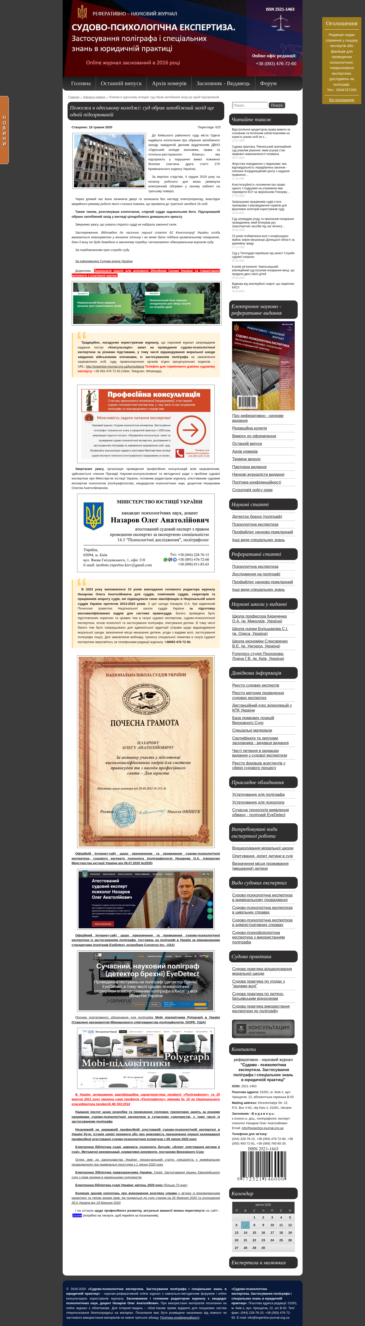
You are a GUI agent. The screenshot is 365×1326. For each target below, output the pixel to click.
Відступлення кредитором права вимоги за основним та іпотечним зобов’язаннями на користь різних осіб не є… (261, 133)
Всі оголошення (341, 100)
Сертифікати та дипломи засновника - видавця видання (260, 740)
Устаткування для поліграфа (258, 794)
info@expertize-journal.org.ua (262, 1128)
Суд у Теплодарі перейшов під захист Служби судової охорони (263, 255)
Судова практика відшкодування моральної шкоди (262, 971)
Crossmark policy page (252, 490)
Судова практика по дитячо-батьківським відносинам (258, 996)
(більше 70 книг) (131, 1185)
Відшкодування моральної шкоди (263, 848)
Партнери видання (249, 467)
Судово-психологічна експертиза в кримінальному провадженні (262, 897)
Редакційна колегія (249, 428)
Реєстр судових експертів (255, 685)
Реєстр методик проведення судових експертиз (258, 695)
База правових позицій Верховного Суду (253, 720)
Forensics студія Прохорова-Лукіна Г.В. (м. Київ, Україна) (258, 656)
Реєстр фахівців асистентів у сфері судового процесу (258, 765)
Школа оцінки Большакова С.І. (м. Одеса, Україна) (260, 631)
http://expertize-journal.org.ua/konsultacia (115, 366)
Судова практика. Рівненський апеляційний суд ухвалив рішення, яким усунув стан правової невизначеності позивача (261, 150)
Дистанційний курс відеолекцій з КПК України (262, 707)
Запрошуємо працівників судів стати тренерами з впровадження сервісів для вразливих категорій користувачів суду (259, 205)
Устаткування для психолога (258, 802)
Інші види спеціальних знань (258, 540)
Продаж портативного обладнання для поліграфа (115, 1017)
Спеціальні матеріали (252, 730)
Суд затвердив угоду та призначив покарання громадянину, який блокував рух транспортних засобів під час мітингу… (263, 222)
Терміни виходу (246, 459)
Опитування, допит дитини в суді (262, 856)
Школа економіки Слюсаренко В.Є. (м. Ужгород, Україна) (260, 643)
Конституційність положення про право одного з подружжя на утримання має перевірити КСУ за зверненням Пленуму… (261, 188)
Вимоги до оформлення (254, 436)
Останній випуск (247, 443)
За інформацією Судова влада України (104, 261)
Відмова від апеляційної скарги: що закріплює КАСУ (263, 285)
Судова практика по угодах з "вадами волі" (258, 983)
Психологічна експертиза (255, 524)
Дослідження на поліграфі (256, 574)
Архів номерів (245, 451)
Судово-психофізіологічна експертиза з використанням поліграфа (258, 937)
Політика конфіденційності (256, 482)
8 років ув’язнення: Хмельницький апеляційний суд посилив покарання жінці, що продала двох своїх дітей (263, 270)
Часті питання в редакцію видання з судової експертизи (259, 753)
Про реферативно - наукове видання (258, 418)
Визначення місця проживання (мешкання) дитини (260, 866)
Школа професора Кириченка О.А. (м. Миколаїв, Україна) (259, 618)
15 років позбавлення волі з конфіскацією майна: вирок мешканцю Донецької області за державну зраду (263, 239)
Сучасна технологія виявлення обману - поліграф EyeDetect (260, 812)
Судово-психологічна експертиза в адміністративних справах (262, 922)
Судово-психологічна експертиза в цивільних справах (262, 910)
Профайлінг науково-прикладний (262, 532)
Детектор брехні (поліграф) (257, 516)
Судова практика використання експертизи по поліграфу (261, 1008)
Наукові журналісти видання (258, 474)
